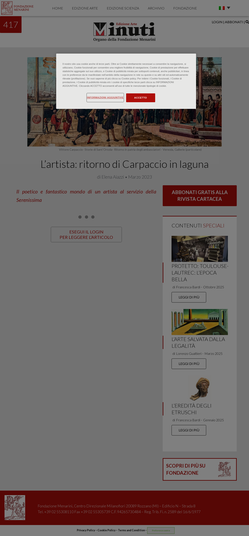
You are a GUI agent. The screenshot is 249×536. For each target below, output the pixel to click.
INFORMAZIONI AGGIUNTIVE (105, 97)
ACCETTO (140, 97)
